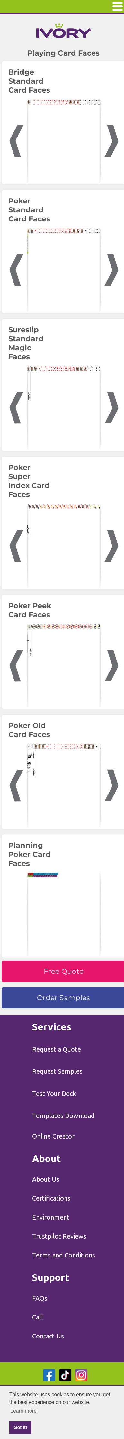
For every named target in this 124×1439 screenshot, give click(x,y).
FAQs (39, 1298)
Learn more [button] (23, 1411)
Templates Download (63, 1115)
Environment (50, 1217)
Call (37, 1317)
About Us (45, 1179)
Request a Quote (56, 1049)
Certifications (51, 1198)
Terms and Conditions (63, 1255)
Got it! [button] (20, 1427)
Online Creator (53, 1136)
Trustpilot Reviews (59, 1236)
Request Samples (57, 1071)
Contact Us (48, 1336)
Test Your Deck (54, 1093)
